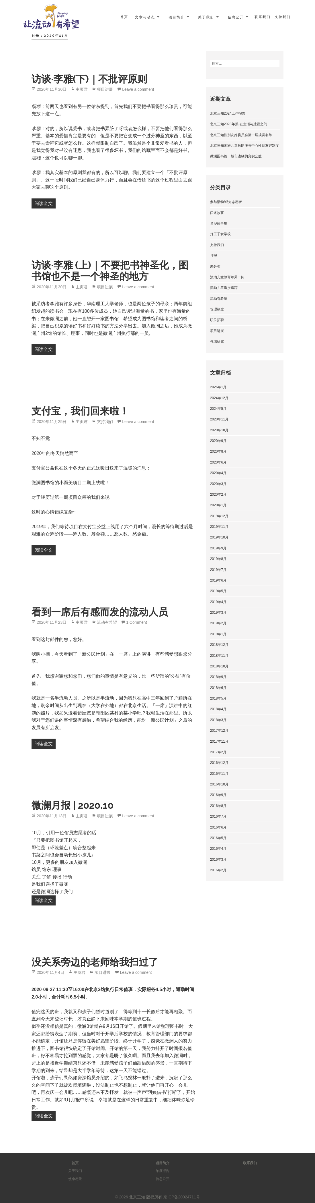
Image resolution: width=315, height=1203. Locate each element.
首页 (124, 17)
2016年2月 (218, 870)
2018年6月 (218, 688)
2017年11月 (219, 741)
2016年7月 (218, 816)
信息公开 (236, 17)
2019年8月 (218, 559)
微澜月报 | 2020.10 (73, 805)
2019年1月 (218, 634)
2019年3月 (218, 613)
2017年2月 (218, 752)
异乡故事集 (218, 223)
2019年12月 (219, 516)
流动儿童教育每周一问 (227, 277)
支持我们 (283, 17)
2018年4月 (218, 709)
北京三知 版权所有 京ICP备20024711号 (164, 1197)
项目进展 (105, 89)
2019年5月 (218, 591)
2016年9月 (218, 795)
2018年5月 (218, 698)
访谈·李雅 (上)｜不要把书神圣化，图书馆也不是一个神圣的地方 (110, 270)
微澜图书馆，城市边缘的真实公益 (236, 156)
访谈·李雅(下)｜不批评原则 (89, 79)
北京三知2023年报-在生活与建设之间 (238, 124)
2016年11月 (219, 774)
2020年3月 (218, 484)
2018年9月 (218, 677)
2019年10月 (219, 537)
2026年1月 (218, 387)
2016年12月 (219, 763)
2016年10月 (219, 784)
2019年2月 (218, 623)
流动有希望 (107, 622)
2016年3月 (218, 860)
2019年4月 (218, 602)
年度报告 (162, 1171)
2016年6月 (218, 827)
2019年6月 (218, 580)
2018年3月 (218, 720)
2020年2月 (218, 495)
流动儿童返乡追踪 (224, 288)
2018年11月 (219, 656)
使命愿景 (75, 1179)
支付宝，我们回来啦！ (80, 411)
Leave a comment (138, 89)
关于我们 (206, 17)
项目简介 (177, 17)
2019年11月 (219, 527)
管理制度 (217, 309)
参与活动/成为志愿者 (226, 202)
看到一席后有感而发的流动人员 (100, 612)
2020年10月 (219, 430)
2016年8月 (218, 806)
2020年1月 (218, 505)
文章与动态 (145, 17)
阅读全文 (45, 203)
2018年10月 (219, 666)
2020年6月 (218, 462)
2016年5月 (218, 838)
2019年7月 (218, 570)
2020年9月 (218, 441)
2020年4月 (218, 473)
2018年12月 (219, 645)
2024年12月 (219, 398)
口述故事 (217, 213)
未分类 (215, 266)
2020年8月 (218, 451)
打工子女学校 (220, 234)
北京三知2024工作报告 (227, 113)
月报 (213, 256)
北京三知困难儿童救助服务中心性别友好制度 (244, 146)
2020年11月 (219, 419)
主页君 (82, 89)
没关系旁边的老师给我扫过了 (95, 962)
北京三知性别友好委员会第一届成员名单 (241, 135)
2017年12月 (219, 731)
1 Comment (136, 622)
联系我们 (263, 17)
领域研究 (217, 341)
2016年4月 (218, 849)
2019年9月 (218, 548)
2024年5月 (218, 409)
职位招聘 (217, 320)
